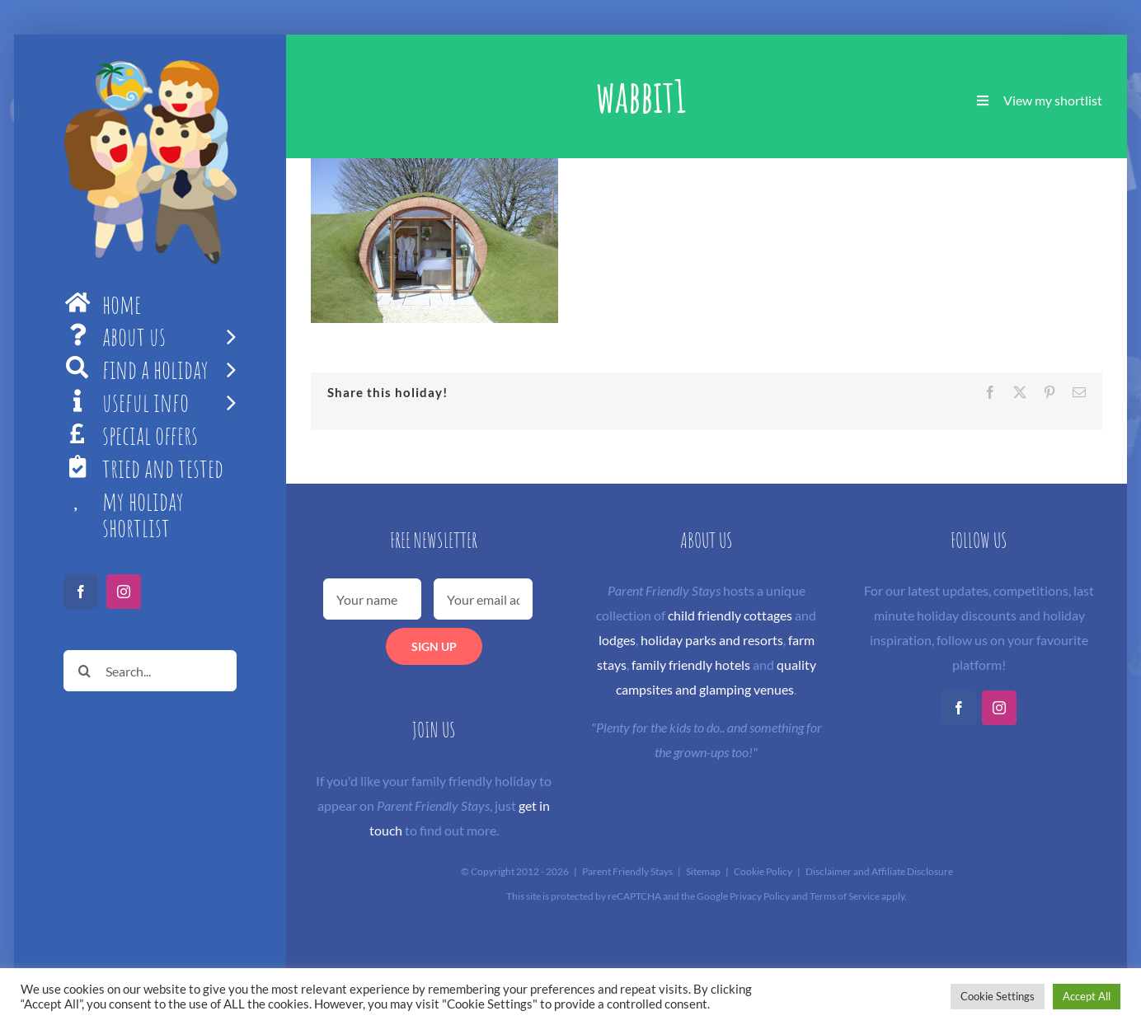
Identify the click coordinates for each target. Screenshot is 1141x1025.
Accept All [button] (1086, 996)
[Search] (84, 670)
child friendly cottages (730, 615)
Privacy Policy (760, 896)
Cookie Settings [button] (997, 996)
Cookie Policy (763, 871)
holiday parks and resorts (712, 640)
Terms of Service (845, 896)
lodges (617, 640)
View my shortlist (1052, 100)
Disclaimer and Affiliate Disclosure (879, 871)
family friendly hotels (691, 664)
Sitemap (703, 871)
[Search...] (150, 670)
